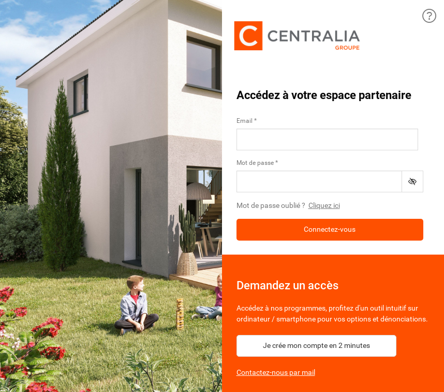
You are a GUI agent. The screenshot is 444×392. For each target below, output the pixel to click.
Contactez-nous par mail (275, 372)
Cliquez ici (324, 205)
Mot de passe (255, 162)
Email (244, 120)
